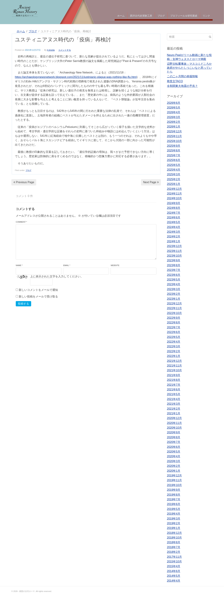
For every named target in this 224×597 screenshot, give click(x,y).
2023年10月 (174, 255)
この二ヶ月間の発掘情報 (182, 76)
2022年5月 (173, 336)
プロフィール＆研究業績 (183, 15)
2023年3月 (173, 289)
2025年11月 (174, 136)
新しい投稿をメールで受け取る (38, 296)
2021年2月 (173, 408)
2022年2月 (173, 351)
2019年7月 (173, 499)
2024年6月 (173, 217)
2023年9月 (173, 260)
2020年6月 (173, 446)
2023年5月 (173, 279)
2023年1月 (173, 298)
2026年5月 (173, 107)
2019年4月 (173, 513)
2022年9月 (173, 317)
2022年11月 (174, 308)
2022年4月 (173, 341)
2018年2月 (173, 551)
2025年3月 (173, 174)
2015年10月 (174, 561)
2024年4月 (173, 227)
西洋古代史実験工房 (141, 15)
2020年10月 (174, 427)
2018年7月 (173, 547)
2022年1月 (173, 356)
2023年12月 (174, 246)
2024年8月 (173, 207)
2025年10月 (174, 141)
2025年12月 (174, 131)
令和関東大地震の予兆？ (182, 85)
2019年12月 (174, 475)
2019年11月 (174, 480)
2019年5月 (173, 509)
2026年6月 (173, 102)
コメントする (64, 50)
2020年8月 (173, 437)
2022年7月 (173, 327)
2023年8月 (173, 265)
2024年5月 (173, 222)
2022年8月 (173, 322)
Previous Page (23, 182)
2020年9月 (173, 432)
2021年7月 (173, 384)
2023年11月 (174, 250)
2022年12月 (174, 303)
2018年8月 (173, 542)
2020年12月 (174, 418)
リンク (206, 15)
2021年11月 (174, 365)
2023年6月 (173, 274)
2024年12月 (174, 188)
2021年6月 (173, 389)
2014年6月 (173, 571)
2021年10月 (174, 370)
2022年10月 (174, 313)
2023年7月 (173, 269)
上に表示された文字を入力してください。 (56, 276)
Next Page (151, 182)
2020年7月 (173, 442)
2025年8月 (173, 150)
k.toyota (51, 50)
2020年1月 (173, 470)
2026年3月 (173, 117)
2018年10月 (174, 537)
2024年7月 (173, 212)
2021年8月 (173, 379)
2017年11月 (174, 556)
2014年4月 (173, 580)
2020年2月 (173, 465)
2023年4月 (173, 284)
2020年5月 (173, 451)
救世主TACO (175, 81)
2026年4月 (173, 112)
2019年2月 (173, 523)
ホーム (121, 15)
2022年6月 (173, 332)
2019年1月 (173, 528)
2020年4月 (173, 456)
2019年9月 (173, 489)
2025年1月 (173, 183)
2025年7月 (173, 155)
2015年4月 (173, 566)
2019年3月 (173, 518)
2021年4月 (173, 399)
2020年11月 (174, 422)
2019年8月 (173, 494)
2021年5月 (173, 394)
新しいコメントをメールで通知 (38, 289)
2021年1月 (173, 413)
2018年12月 (174, 532)
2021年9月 (173, 375)
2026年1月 (173, 126)
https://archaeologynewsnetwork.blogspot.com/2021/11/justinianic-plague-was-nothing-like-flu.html (76, 77)
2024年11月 (174, 193)
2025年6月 (173, 160)
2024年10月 (174, 198)
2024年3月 (173, 231)
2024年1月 (173, 241)
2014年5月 (173, 575)
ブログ (161, 15)
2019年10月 (174, 485)
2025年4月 (173, 169)
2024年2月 (173, 236)
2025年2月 (173, 179)
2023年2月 (173, 293)
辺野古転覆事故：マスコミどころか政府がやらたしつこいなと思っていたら (189, 67)
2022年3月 (173, 346)
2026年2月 (173, 121)
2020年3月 (173, 461)
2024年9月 (173, 203)
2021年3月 (173, 403)
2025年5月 (173, 164)
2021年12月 (174, 360)
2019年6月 (173, 504)
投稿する (23, 303)
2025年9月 (173, 145)
